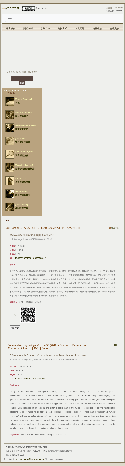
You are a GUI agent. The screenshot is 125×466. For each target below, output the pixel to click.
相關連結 (97, 28)
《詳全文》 (14, 315)
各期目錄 (45, 28)
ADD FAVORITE (11, 8)
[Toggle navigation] (9, 18)
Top (115, 345)
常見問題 (79, 28)
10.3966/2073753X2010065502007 (30, 258)
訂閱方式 (62, 28)
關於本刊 (28, 28)
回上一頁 (114, 228)
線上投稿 (10, 28)
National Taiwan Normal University (30, 459)
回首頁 (109, 8)
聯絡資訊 (114, 28)
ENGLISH (118, 8)
